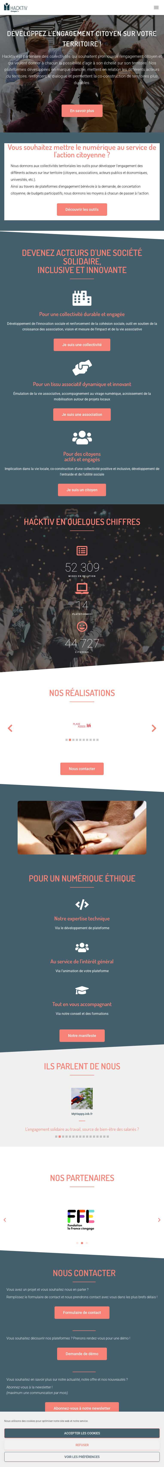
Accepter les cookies (82, 1433)
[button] (66, 740)
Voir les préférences (82, 1457)
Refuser (82, 1445)
